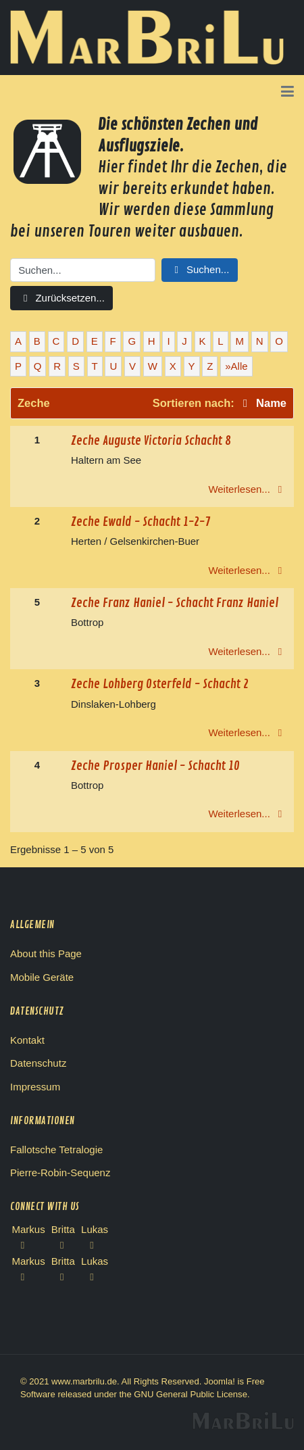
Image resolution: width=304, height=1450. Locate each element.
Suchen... (200, 269)
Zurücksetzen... (61, 298)
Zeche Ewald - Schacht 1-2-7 (140, 521)
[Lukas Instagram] (94, 1277)
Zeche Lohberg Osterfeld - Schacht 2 (160, 684)
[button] (287, 92)
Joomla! (219, 1381)
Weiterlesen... (247, 489)
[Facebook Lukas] (94, 1245)
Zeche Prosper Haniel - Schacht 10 (155, 765)
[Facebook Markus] (28, 1245)
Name (261, 403)
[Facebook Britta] (63, 1245)
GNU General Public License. (191, 1394)
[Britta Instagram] (63, 1277)
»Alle (236, 366)
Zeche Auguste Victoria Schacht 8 (150, 440)
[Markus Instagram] (28, 1277)
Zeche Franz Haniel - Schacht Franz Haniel (174, 603)
